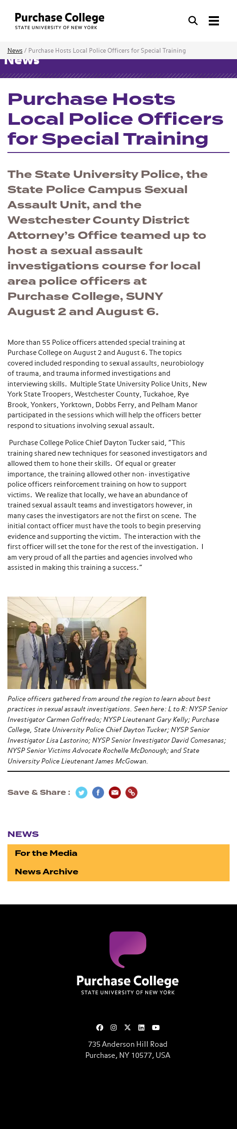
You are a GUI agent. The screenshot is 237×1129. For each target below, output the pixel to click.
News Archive (46, 872)
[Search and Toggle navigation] (204, 21)
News (15, 51)
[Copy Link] (131, 793)
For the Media (46, 853)
